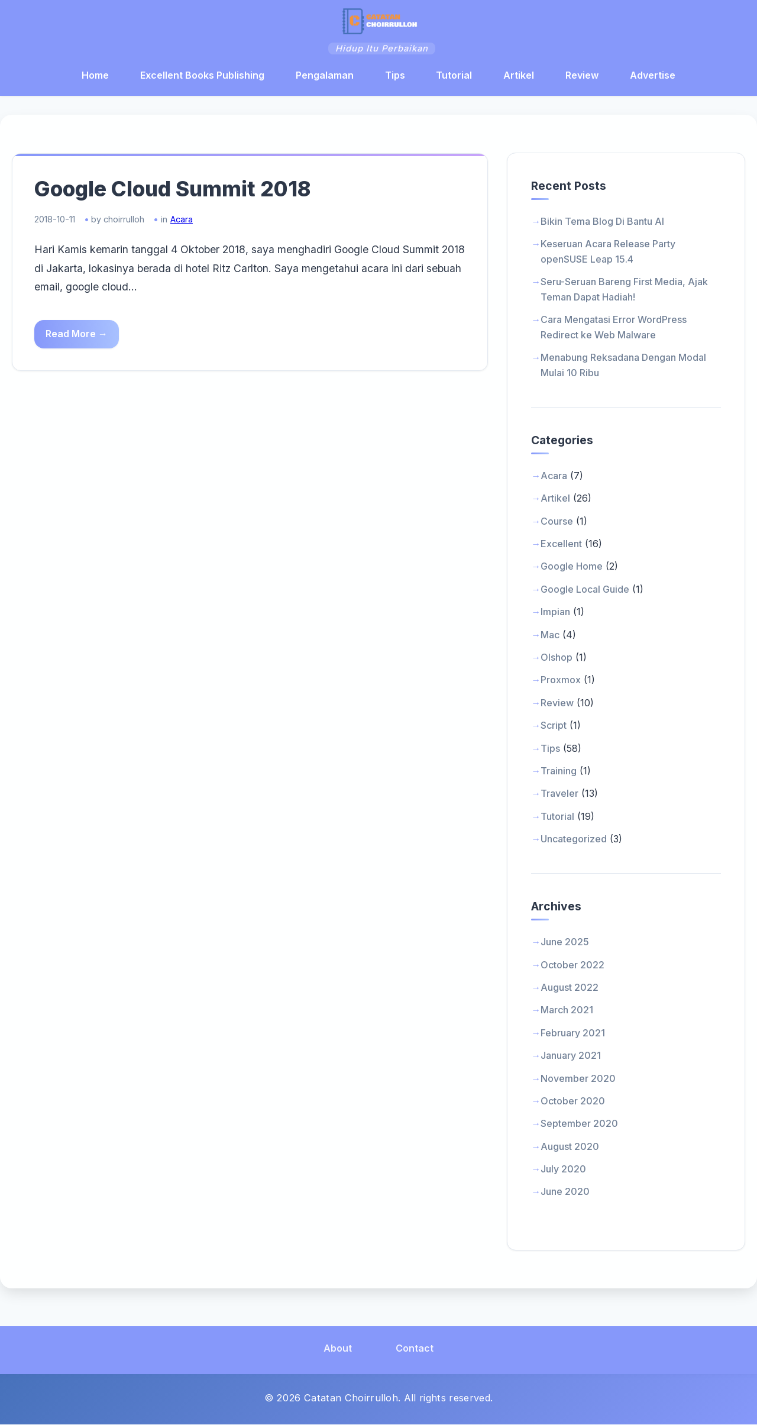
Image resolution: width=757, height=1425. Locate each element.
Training (559, 771)
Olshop (556, 658)
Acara (183, 221)
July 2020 (563, 1169)
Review (582, 75)
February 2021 (573, 1033)
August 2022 (570, 988)
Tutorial (454, 75)
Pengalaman (325, 75)
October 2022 (572, 965)
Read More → (78, 335)
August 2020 (570, 1147)
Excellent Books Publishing (202, 75)
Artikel (518, 75)
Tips (395, 75)
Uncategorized (574, 839)
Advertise (652, 75)
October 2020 (573, 1101)
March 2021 (567, 1010)
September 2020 (579, 1124)
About (337, 1349)
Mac (550, 635)
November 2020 (578, 1078)
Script (554, 726)
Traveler (559, 794)
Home (95, 75)
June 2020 (565, 1192)
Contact (415, 1349)
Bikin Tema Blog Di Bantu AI (602, 222)
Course (557, 522)
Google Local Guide (585, 590)
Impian (555, 612)
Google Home (572, 567)
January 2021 (571, 1056)
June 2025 (565, 942)
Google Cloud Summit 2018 (174, 190)
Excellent (561, 544)
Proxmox (561, 680)
